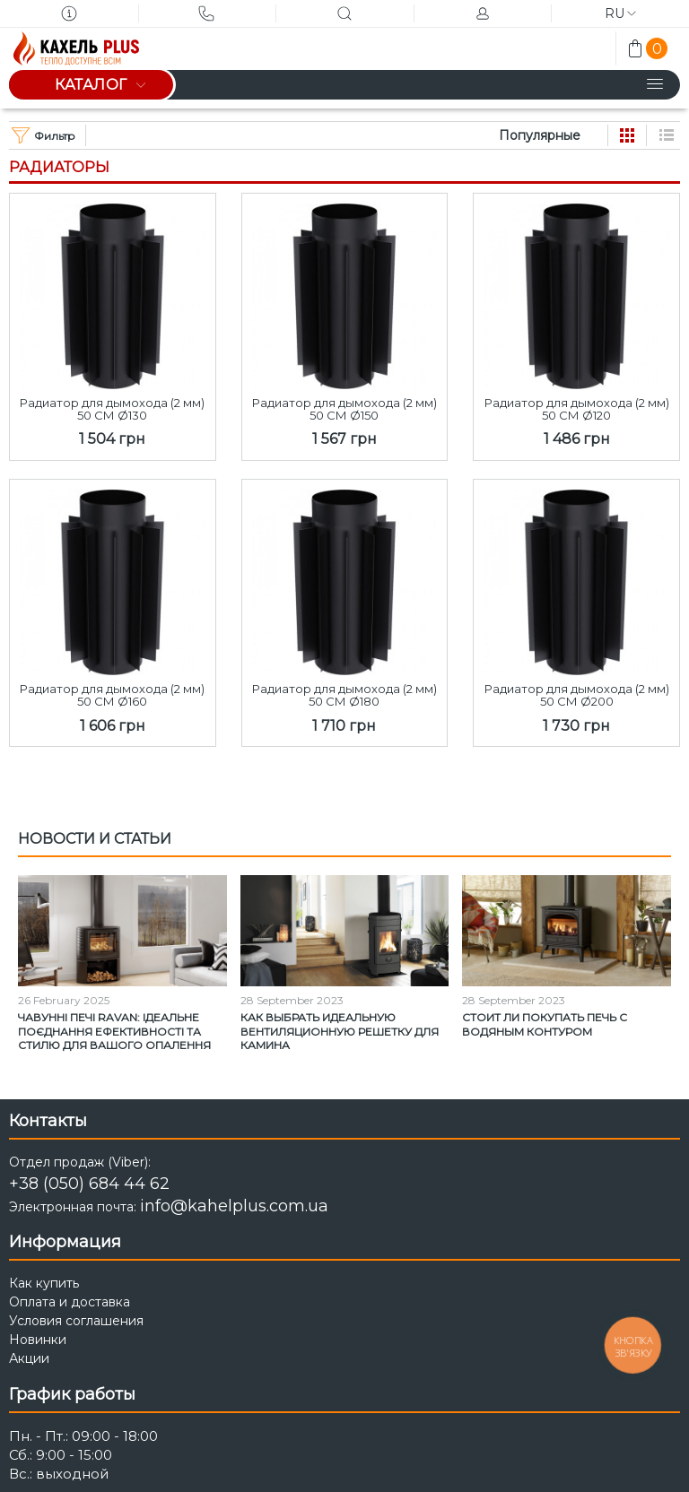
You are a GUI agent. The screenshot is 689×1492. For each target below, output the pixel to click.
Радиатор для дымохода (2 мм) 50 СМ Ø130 (112, 409)
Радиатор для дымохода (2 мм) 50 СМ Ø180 (344, 695)
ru (620, 13)
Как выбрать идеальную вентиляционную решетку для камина (339, 1031)
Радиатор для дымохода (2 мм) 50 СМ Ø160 (112, 695)
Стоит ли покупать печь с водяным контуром (544, 1024)
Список (666, 135)
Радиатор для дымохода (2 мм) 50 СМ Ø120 (576, 409)
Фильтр (43, 135)
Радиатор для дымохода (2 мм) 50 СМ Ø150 (344, 409)
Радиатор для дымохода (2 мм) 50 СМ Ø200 (576, 695)
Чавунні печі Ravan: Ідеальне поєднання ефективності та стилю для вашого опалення (114, 1031)
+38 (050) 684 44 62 (89, 1184)
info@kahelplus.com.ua (234, 1206)
